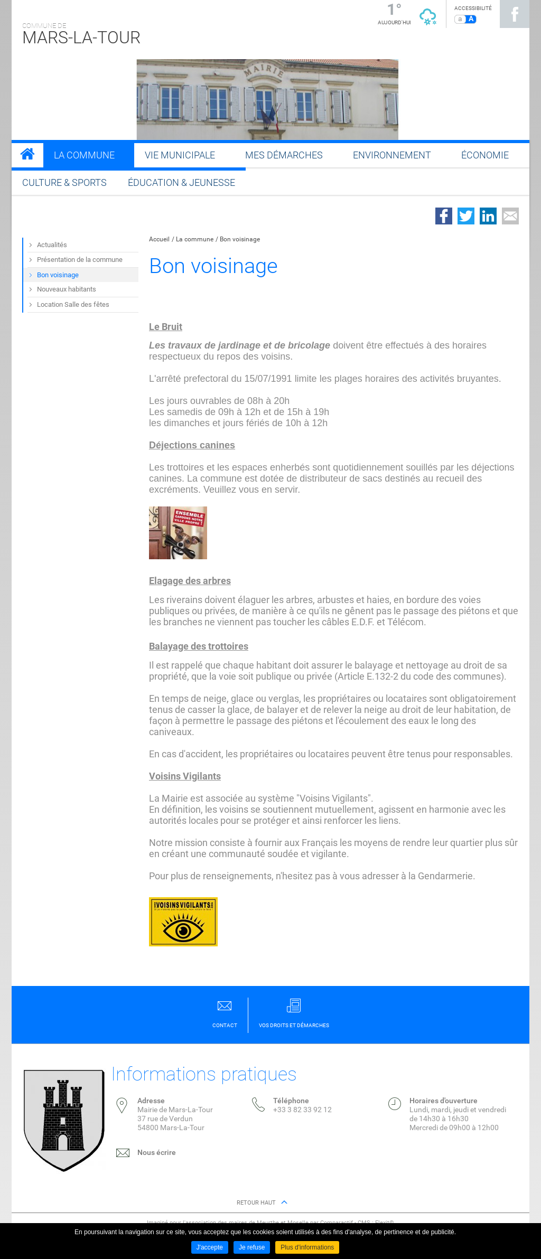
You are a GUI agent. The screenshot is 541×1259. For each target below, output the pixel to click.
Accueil (159, 239)
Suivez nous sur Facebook (514, 14)
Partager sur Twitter (466, 216)
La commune (194, 239)
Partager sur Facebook (443, 216)
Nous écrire (156, 1152)
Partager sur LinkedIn (488, 216)
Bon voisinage (240, 239)
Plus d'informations (307, 1247)
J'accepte (210, 1247)
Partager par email (510, 216)
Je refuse (252, 1247)
